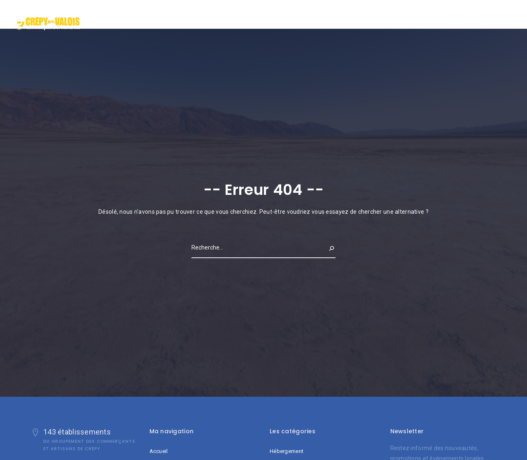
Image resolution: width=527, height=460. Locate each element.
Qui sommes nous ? (444, 18)
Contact (489, 18)
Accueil (400, 18)
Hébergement (286, 451)
